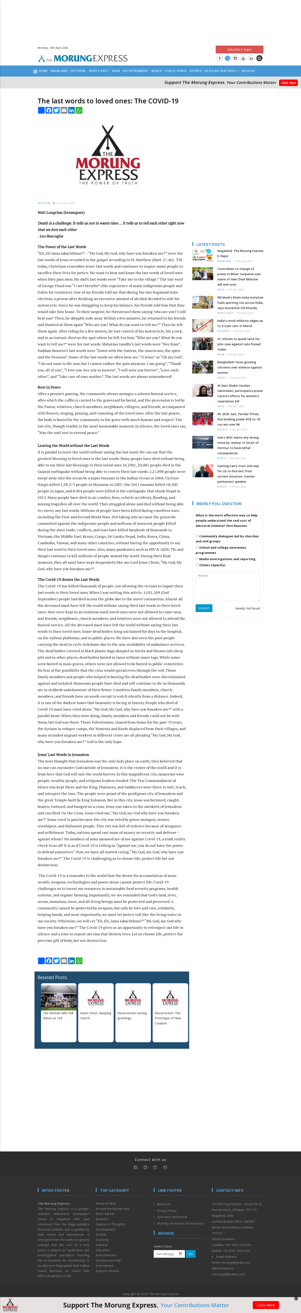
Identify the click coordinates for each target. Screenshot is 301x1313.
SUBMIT (204, 608)
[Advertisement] (150, 21)
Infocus (248, 71)
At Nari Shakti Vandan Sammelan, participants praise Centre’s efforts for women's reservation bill (240, 393)
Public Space (176, 71)
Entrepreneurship (108, 1260)
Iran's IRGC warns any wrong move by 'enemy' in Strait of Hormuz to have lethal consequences (238, 445)
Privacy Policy (167, 1210)
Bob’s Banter (105, 1214)
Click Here (288, 83)
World (156, 71)
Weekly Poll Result (247, 608)
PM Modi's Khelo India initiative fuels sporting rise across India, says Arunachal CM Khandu (240, 302)
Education (103, 1250)
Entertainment (136, 71)
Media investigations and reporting (225, 559)
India (116, 71)
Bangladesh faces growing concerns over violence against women (239, 367)
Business (223, 331)
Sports (196, 71)
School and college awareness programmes (221, 550)
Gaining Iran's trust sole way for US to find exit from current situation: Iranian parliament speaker (238, 474)
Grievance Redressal (172, 1217)
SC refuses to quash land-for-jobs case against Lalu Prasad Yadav (239, 344)
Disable (101, 1234)
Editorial (78, 71)
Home (43, 71)
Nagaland (59, 71)
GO (191, 1254)
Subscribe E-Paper (239, 49)
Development (105, 1229)
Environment (105, 1265)
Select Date (163, 1246)
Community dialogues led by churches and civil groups (227, 538)
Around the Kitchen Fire (112, 1208)
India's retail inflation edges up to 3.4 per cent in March (240, 323)
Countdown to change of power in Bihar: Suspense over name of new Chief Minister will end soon (239, 276)
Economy (102, 1239)
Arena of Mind (106, 1203)
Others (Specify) (210, 565)
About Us (163, 1204)
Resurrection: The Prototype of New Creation (168, 1018)
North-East (99, 71)
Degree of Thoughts (110, 1224)
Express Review (107, 1271)
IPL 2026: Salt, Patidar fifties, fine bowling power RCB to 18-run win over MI (239, 419)
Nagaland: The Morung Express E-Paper (240, 253)
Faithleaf (44, 203)
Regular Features (222, 71)
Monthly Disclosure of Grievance (180, 1223)
